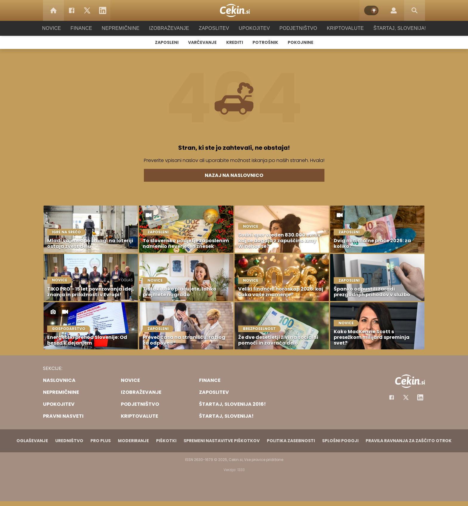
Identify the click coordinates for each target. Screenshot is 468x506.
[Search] (414, 10)
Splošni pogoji (340, 441)
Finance (89, 28)
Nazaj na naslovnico (234, 175)
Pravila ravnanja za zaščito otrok (409, 441)
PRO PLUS (100, 441)
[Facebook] (71, 10)
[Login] (393, 10)
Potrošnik (265, 42)
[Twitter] (87, 10)
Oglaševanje (32, 441)
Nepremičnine (126, 28)
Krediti (234, 42)
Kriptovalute (339, 28)
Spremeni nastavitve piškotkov (222, 441)
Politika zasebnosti (291, 441)
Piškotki (166, 441)
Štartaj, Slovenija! (391, 28)
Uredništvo (69, 441)
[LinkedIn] (102, 10)
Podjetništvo (294, 28)
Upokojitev (252, 28)
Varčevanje (202, 42)
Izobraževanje (171, 28)
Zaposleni (166, 42)
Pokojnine (300, 42)
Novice (61, 28)
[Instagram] (420, 397)
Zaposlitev (214, 28)
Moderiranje (133, 441)
